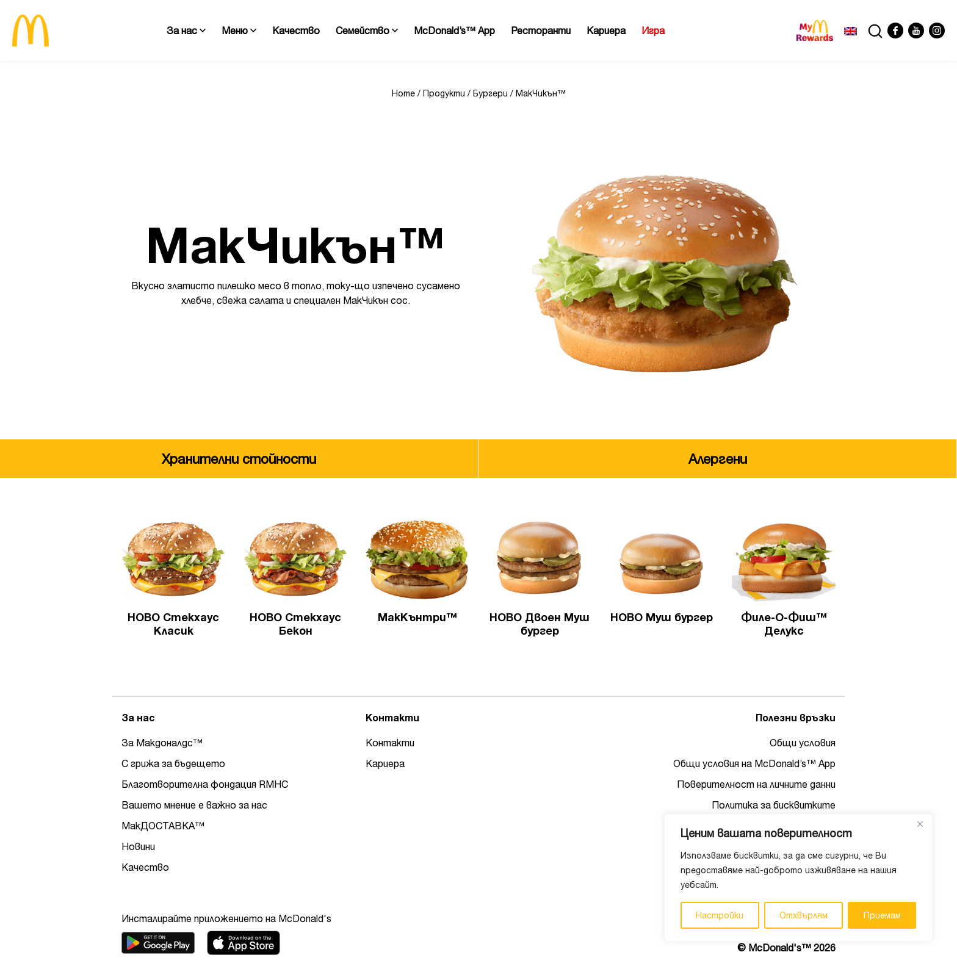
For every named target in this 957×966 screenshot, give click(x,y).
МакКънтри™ (417, 617)
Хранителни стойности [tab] (239, 459)
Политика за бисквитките (774, 804)
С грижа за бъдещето (173, 763)
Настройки (719, 915)
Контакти (390, 742)
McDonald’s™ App (454, 30)
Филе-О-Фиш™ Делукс (784, 624)
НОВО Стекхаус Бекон (295, 624)
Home (403, 93)
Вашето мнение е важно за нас (194, 804)
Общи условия (803, 742)
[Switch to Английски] (850, 30)
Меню (239, 30)
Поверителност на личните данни (756, 784)
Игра (653, 30)
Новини (138, 846)
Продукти (444, 93)
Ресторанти (541, 30)
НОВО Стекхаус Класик (173, 624)
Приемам (882, 915)
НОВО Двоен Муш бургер (539, 624)
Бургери (490, 93)
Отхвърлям (803, 915)
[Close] (919, 823)
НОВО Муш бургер (661, 617)
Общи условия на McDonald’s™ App (754, 763)
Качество (296, 30)
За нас (186, 30)
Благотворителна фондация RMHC (204, 784)
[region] (798, 877)
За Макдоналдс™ (162, 742)
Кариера (606, 30)
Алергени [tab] (717, 459)
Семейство (367, 30)
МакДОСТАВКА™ (162, 825)
